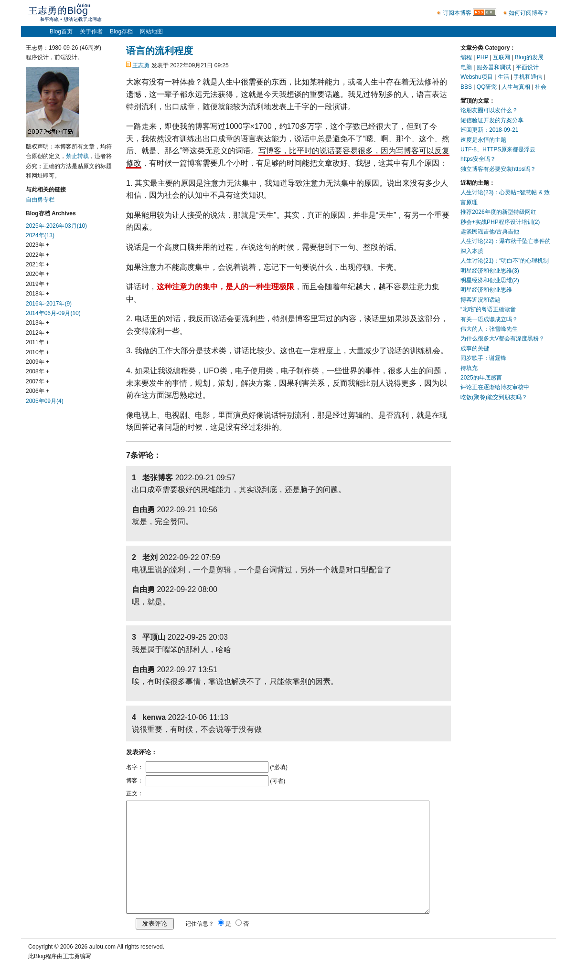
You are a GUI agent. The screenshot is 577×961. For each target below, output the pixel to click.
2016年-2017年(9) (49, 303)
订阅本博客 (457, 13)
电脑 (466, 67)
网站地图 (151, 31)
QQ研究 (487, 87)
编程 (466, 57)
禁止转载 (77, 156)
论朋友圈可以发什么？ (489, 110)
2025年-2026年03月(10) (56, 225)
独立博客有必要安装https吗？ (498, 169)
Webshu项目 (476, 77)
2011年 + (37, 342)
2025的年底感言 (481, 377)
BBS (466, 87)
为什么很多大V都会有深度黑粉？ (502, 338)
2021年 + (37, 264)
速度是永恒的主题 (483, 140)
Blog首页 (61, 31)
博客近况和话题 (480, 299)
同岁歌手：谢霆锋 (483, 358)
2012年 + (37, 332)
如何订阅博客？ (529, 13)
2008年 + (37, 371)
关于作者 (91, 31)
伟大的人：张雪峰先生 (489, 329)
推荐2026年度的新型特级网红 (498, 212)
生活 (503, 77)
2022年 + (37, 255)
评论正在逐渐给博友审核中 (494, 387)
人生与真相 (516, 87)
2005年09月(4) (45, 401)
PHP (482, 57)
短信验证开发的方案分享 (492, 120)
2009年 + (37, 362)
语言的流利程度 (159, 50)
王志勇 (141, 65)
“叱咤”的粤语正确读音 (488, 309)
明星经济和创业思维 (486, 289)
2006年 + (37, 391)
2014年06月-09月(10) (53, 313)
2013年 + (37, 322)
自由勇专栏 (40, 199)
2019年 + (37, 284)
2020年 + (37, 274)
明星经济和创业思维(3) (489, 270)
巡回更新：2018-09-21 (489, 130)
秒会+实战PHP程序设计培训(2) (500, 222)
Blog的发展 (529, 57)
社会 (540, 87)
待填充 (469, 368)
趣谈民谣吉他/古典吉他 (489, 231)
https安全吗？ (478, 159)
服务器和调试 (494, 67)
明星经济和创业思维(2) (489, 280)
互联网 (501, 57)
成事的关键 (474, 348)
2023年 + (37, 245)
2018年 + (37, 293)
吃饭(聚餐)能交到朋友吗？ (493, 397)
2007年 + (37, 381)
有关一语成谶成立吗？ (489, 319)
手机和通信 (527, 77)
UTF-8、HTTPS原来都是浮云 (497, 149)
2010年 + (37, 352)
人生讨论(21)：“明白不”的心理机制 (504, 260)
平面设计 (527, 67)
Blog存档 (121, 31)
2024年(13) (40, 235)
